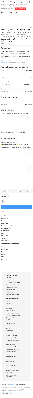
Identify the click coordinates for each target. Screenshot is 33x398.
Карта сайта (9, 372)
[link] (7, 4)
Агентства (9, 328)
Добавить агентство (11, 335)
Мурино (3, 251)
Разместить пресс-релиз (12, 340)
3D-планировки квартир (12, 367)
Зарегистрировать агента (13, 333)
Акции (7, 305)
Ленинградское (5, 240)
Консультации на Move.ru (13, 346)
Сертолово (4, 246)
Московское (4, 218)
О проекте (9, 277)
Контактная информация (13, 282)
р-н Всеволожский (5, 6)
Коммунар (4, 254)
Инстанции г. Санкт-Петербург (11, 318)
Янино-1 (13, 142)
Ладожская (5, 147)
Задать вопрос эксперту (12, 349)
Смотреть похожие (16, 207)
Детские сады (24, 191)
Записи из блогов (10, 310)
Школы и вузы (13, 191)
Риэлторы (8, 325)
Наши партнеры (10, 289)
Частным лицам (10, 361)
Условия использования (12, 294)
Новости (8, 301)
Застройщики (9, 330)
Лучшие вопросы (10, 354)
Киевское (4, 220)
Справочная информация (13, 285)
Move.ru (22, 389)
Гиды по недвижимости (12, 370)
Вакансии (8, 280)
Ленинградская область (22, 4)
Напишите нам (6, 386)
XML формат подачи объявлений (11, 375)
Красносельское (6, 225)
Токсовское (4, 238)
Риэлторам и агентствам (12, 359)
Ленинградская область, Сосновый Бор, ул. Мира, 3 (24, 37)
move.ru (12, 384)
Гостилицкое (5, 230)
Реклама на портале (11, 287)
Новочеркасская (16, 147)
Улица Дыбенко (23, 144)
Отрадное (4, 256)
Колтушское (27, 147)
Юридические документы (13, 315)
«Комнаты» (4, 62)
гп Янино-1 (14, 6)
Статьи (8, 303)
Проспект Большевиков (9, 144)
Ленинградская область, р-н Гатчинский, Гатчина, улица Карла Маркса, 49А (8, 38)
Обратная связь (10, 292)
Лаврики (3, 233)
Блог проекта (9, 308)
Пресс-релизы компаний (12, 313)
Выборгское (4, 223)
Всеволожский (6, 142)
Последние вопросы (11, 351)
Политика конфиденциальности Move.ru (11, 390)
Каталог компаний (11, 337)
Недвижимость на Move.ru (7, 4)
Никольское (4, 259)
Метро (4, 191)
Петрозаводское (6, 228)
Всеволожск (4, 249)
